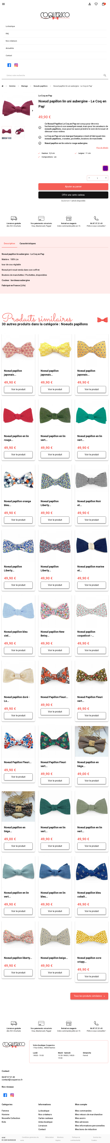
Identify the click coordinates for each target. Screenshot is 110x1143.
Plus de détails (102, 148)
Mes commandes (83, 1110)
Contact (9, 56)
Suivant (32, 110)
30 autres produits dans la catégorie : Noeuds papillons (45, 319)
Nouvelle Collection (11, 1118)
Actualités (10, 48)
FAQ (7, 34)
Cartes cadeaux (45, 1118)
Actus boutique (45, 1121)
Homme (5, 1114)
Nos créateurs (11, 41)
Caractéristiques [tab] (28, 243)
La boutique (10, 26)
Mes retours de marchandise (88, 1114)
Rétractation (49, 1137)
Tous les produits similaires (88, 995)
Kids (4, 1121)
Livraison (42, 1125)
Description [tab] (9, 243)
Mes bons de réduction (86, 1129)
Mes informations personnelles (90, 1125)
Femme (5, 1110)
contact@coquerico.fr (12, 1079)
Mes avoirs (80, 1118)
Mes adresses (82, 1121)
